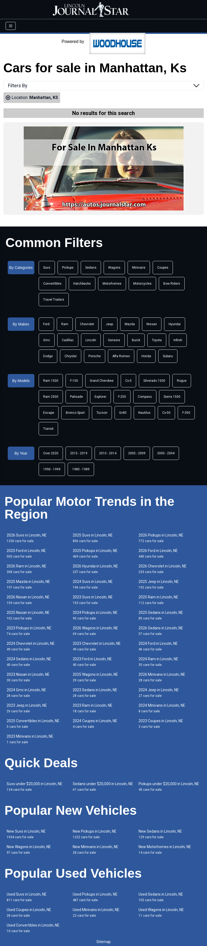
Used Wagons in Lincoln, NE (161, 912)
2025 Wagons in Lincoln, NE (95, 677)
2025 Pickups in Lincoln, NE (95, 553)
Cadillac (68, 340)
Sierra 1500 (172, 397)
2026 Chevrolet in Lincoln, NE (162, 569)
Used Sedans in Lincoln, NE (161, 897)
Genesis (114, 340)
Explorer (100, 397)
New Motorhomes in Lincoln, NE (165, 849)
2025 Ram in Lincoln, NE (158, 600)
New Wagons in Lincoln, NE (29, 849)
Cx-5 (128, 381)
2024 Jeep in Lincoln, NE (159, 693)
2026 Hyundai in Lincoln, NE (95, 569)
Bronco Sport (75, 413)
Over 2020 (50, 453)
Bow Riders (171, 283)
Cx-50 (166, 413)
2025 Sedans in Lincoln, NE (161, 615)
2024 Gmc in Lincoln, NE (26, 693)
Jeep (109, 324)
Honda (146, 356)
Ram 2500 (50, 397)
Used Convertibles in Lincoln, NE (33, 928)
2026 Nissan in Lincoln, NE (28, 600)
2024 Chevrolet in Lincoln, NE (31, 646)
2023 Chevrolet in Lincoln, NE (97, 646)
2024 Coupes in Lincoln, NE (95, 724)
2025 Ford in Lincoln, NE (26, 553)
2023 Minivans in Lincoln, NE (30, 739)
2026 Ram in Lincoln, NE (26, 569)
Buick (136, 340)
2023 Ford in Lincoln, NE (92, 662)
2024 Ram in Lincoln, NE (158, 662)
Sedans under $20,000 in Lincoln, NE (103, 787)
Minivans (138, 267)
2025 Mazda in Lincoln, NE (28, 584)
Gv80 (123, 413)
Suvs (46, 267)
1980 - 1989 (81, 469)
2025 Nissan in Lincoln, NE (28, 615)
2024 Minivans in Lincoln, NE (162, 708)
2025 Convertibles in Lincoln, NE (33, 724)
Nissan (152, 324)
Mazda (130, 324)
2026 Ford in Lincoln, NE (158, 553)
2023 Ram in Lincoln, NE (92, 708)
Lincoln (91, 340)
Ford (46, 324)
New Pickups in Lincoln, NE (94, 834)
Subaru (168, 356)
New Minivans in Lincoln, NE (95, 849)
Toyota (157, 340)
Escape (48, 413)
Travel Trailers (53, 299)
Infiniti (177, 340)
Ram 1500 (50, 381)
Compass (145, 397)
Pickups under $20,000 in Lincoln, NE (169, 787)
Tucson (101, 413)
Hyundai (175, 324)
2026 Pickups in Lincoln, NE (161, 538)
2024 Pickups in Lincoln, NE (95, 615)
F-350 (186, 413)
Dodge (48, 356)
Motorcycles (142, 283)
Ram (64, 324)
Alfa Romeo (121, 356)
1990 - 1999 (51, 469)
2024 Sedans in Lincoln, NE (29, 662)
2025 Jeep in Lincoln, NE (159, 584)
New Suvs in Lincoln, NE (26, 834)
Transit (48, 429)
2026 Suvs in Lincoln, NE (27, 538)
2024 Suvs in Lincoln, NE (93, 584)
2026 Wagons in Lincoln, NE (95, 631)
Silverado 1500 (154, 381)
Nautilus (144, 413)
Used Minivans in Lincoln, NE (96, 912)
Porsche (94, 356)
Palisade (76, 397)
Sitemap (103, 942)
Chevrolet (87, 324)
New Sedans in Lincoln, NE (160, 834)
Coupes (162, 267)
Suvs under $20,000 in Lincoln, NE (34, 787)
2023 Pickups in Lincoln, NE (29, 631)
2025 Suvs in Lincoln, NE (93, 538)
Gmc (46, 340)
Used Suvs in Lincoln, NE (27, 897)
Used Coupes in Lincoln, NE (29, 912)
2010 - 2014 (107, 453)
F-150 (74, 381)
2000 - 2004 (165, 453)
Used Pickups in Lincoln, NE (95, 897)
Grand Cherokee (101, 381)
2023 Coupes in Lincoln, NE (161, 724)
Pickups (68, 267)
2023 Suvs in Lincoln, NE (93, 600)
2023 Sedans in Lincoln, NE (95, 693)
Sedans (90, 267)
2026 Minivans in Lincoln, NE (162, 677)
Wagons (114, 267)
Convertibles (52, 283)
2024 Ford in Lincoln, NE (158, 646)
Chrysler (70, 356)
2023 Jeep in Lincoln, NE (27, 708)
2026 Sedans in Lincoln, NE (161, 631)
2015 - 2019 (78, 453)
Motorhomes (112, 283)
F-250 (122, 397)
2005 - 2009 (136, 453)
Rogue (181, 381)
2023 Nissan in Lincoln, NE (28, 677)
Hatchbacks (82, 283)
